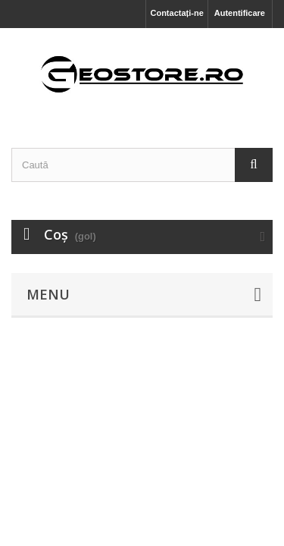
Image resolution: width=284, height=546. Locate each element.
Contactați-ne (176, 12)
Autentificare (239, 12)
